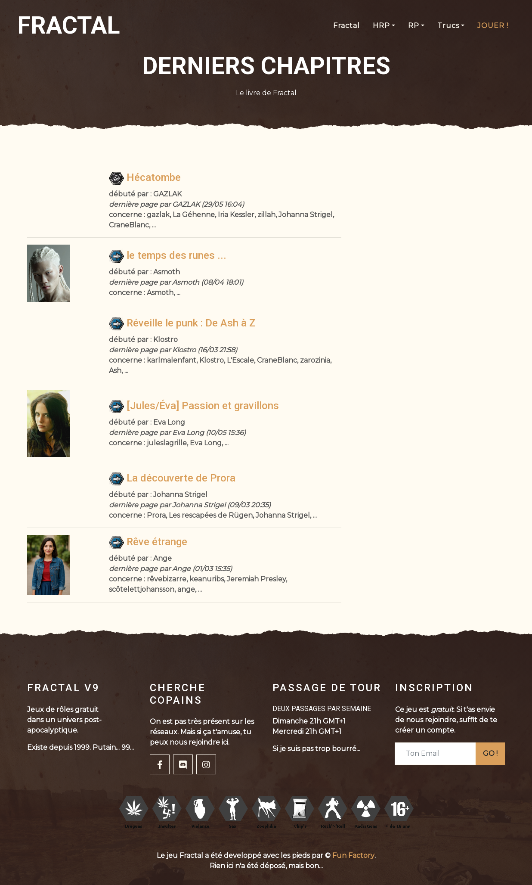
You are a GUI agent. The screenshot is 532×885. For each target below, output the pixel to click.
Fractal (346, 26)
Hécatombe (145, 177)
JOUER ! (492, 26)
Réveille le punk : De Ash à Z (182, 323)
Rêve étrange (148, 542)
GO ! (490, 753)
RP (413, 26)
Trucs (448, 26)
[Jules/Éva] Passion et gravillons (194, 406)
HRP (381, 26)
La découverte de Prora (172, 478)
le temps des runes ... (167, 255)
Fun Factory (353, 855)
